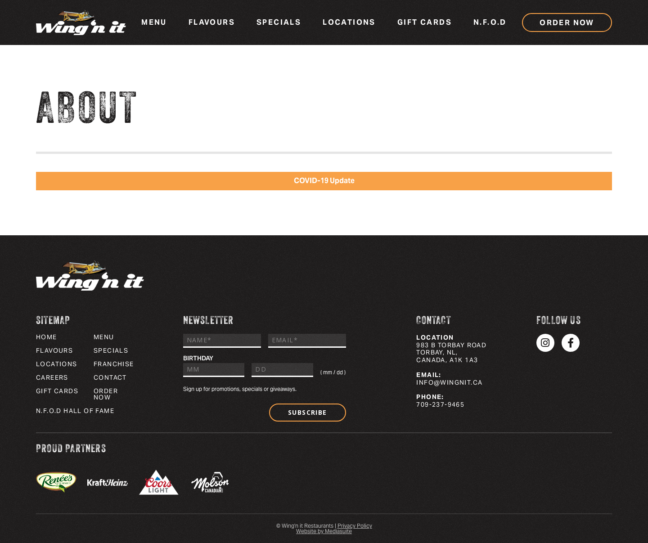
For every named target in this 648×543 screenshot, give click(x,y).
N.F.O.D (490, 22)
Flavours (212, 22)
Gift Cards (424, 22)
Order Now (567, 22)
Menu (154, 22)
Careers (52, 377)
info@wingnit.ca (449, 382)
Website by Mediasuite (324, 531)
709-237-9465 (440, 404)
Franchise (114, 364)
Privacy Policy (355, 525)
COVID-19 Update (324, 180)
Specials (278, 22)
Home (46, 337)
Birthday (198, 358)
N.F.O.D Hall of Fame (75, 411)
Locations (349, 22)
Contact (110, 377)
